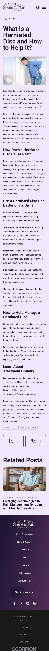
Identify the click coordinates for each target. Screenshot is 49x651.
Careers (24, 557)
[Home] (14, 7)
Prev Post (14, 441)
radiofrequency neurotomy (24, 394)
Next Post (36, 441)
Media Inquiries (24, 573)
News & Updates (24, 542)
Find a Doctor (24, 565)
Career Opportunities (24, 534)
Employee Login (24, 581)
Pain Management (29, 428)
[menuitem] (24, 620)
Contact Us (24, 550)
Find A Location (24, 592)
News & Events (11, 428)
